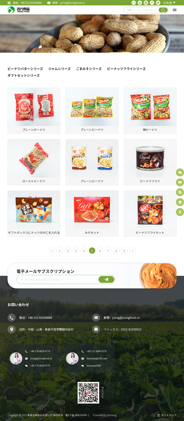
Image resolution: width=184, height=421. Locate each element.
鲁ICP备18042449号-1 (77, 415)
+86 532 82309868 (40, 317)
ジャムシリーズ (59, 68)
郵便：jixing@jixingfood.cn (68, 2)
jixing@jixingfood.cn (126, 317)
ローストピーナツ (33, 181)
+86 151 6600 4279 (96, 351)
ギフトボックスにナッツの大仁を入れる (34, 232)
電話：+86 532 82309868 (27, 2)
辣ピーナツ (150, 129)
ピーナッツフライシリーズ (126, 68)
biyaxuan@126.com (97, 358)
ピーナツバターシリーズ (25, 68)
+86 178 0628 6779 (40, 351)
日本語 (167, 3)
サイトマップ (168, 415)
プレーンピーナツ (33, 129)
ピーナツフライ (150, 181)
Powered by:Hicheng (104, 415)
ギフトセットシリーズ (24, 75)
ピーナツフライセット (150, 232)
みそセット (92, 232)
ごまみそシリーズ (89, 68)
